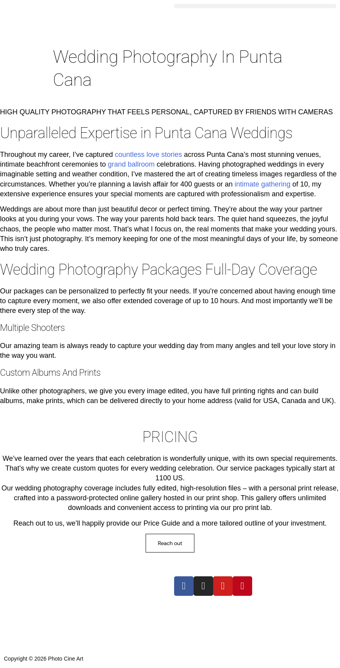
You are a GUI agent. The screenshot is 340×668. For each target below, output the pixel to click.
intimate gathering (262, 184)
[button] (255, 6)
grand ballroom (131, 164)
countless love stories (148, 154)
